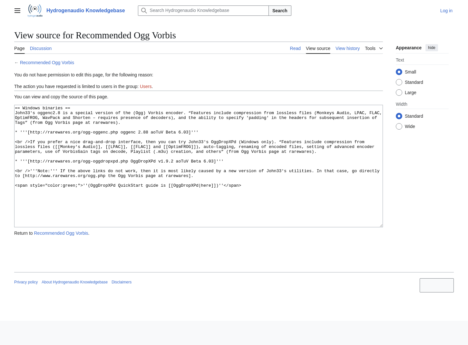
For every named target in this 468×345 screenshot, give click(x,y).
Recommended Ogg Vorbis (47, 62)
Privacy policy (26, 306)
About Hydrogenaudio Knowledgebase (75, 306)
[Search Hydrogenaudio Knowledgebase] (203, 10)
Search (280, 10)
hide (431, 47)
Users (146, 86)
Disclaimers (122, 306)
